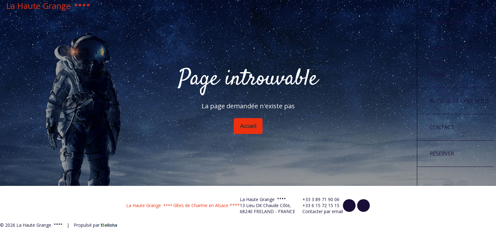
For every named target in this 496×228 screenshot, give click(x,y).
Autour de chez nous (459, 101)
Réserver (442, 153)
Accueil (248, 126)
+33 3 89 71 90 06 (317, 199)
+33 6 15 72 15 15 (317, 205)
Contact (442, 127)
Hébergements (454, 22)
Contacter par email (319, 211)
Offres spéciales (452, 48)
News (437, 74)
